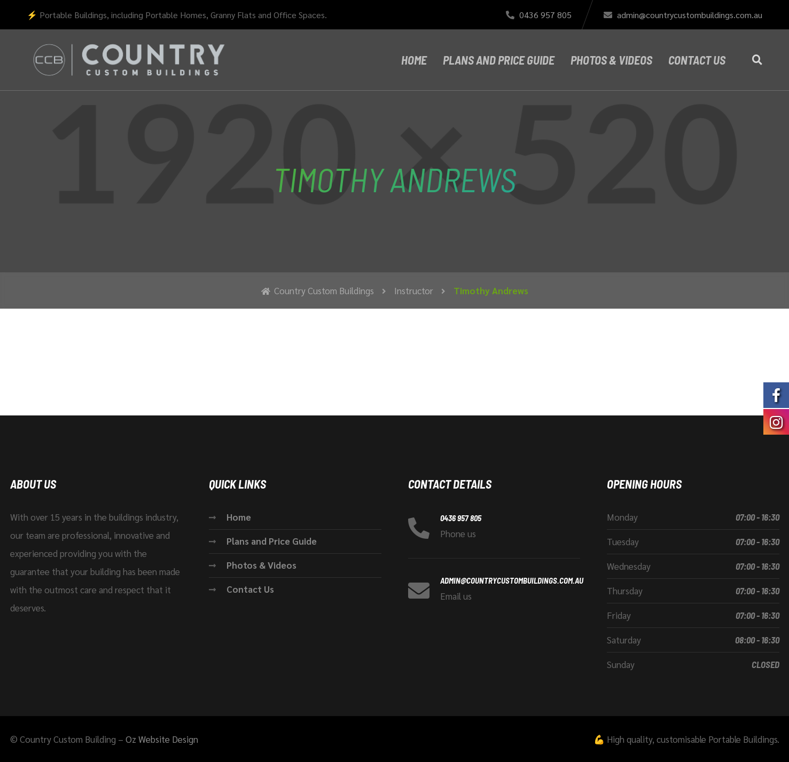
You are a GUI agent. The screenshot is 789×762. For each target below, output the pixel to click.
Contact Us (696, 60)
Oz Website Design (162, 739)
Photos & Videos (611, 60)
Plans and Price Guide (498, 60)
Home (414, 60)
